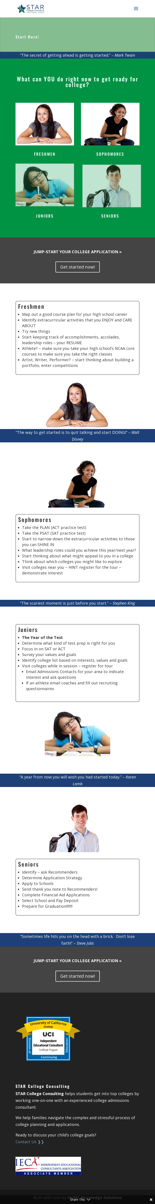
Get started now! (77, 267)
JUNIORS (45, 216)
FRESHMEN (45, 154)
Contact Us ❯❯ (29, 1141)
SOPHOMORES (110, 154)
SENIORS (110, 216)
